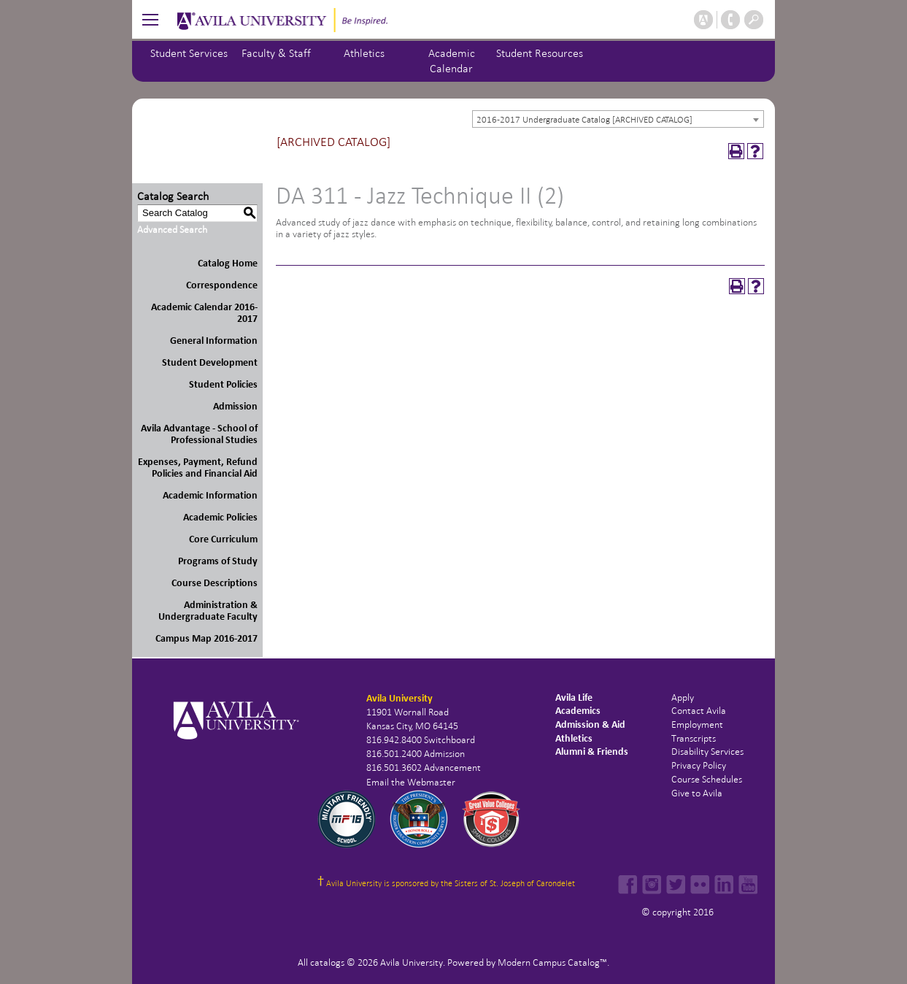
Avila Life (574, 697)
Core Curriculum (223, 539)
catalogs (327, 962)
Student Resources (539, 53)
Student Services (189, 53)
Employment (697, 724)
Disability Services (707, 751)
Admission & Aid (590, 724)
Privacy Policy (698, 765)
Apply (682, 697)
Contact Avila (698, 710)
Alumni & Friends (591, 751)
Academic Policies (220, 517)
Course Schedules (706, 779)
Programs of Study (218, 561)
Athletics (364, 53)
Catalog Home (228, 263)
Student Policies (223, 384)
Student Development (210, 362)
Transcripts (693, 738)
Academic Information (210, 495)
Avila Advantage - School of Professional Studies (199, 434)
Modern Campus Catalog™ (552, 962)
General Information (214, 340)
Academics (578, 710)
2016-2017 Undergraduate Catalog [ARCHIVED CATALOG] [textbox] (584, 120)
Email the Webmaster (410, 782)
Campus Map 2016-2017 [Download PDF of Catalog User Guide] (206, 638)
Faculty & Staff (276, 53)
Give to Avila (696, 793)
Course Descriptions (214, 582)
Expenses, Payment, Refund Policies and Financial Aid (198, 467)
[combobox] (618, 119)
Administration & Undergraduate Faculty (208, 610)
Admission (235, 406)
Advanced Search (172, 229)
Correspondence (222, 285)
